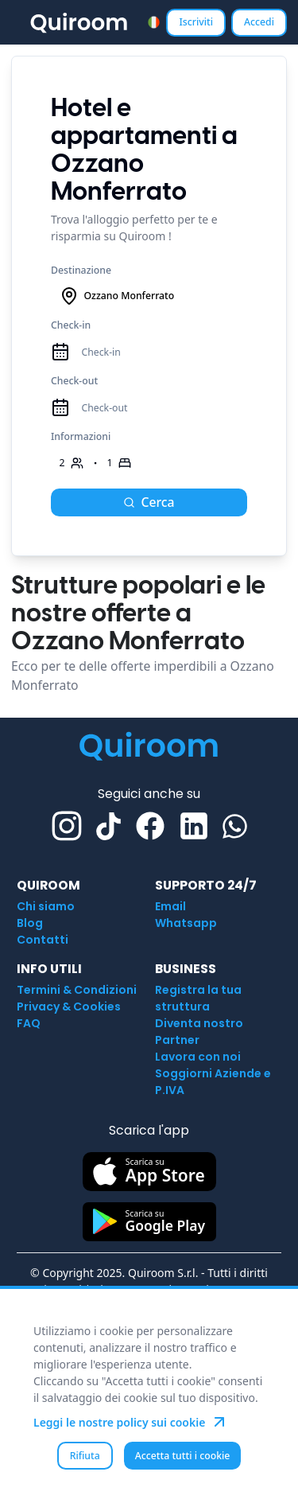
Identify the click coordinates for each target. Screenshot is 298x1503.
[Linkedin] (194, 826)
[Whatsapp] (235, 826)
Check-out (74, 380)
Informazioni (80, 436)
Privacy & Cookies (69, 1006)
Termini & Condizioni (77, 990)
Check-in (71, 325)
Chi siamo (46, 906)
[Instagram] (66, 826)
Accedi (259, 22)
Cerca (148, 502)
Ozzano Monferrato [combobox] (117, 296)
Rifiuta (85, 1455)
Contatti (42, 940)
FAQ (29, 1023)
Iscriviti (196, 22)
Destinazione (81, 270)
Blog (30, 923)
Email (170, 906)
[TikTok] (108, 826)
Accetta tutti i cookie (182, 1455)
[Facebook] (150, 826)
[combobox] (154, 22)
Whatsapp (186, 923)
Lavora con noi (198, 1057)
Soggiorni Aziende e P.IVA (213, 1081)
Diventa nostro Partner (199, 1031)
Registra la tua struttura (198, 998)
